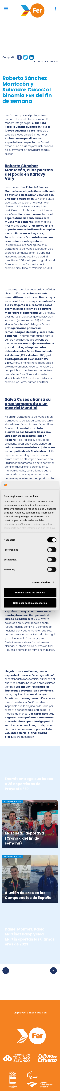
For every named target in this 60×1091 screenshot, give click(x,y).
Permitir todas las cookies (30, 592)
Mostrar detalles (41, 582)
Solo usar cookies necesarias (30, 603)
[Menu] (6, 8)
